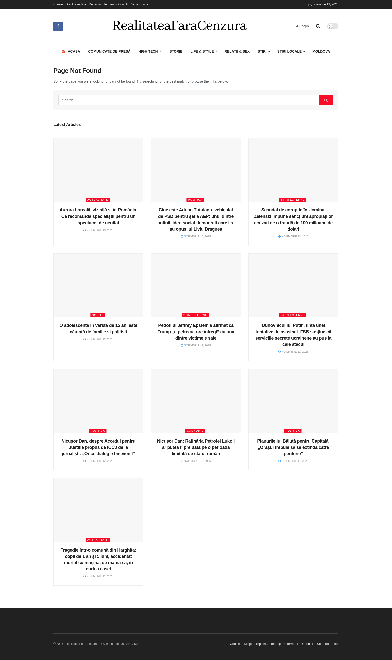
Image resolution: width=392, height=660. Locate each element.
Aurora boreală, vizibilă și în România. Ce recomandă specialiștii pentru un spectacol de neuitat (98, 216)
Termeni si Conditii (116, 4)
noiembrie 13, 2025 (99, 230)
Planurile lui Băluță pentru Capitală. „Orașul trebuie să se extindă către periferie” (293, 447)
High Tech (148, 51)
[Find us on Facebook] (58, 26)
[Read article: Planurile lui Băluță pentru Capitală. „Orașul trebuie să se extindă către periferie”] (293, 401)
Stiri (262, 51)
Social (98, 315)
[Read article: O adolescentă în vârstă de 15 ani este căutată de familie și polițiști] (98, 286)
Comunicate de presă (109, 51)
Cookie (58, 4)
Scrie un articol (141, 4)
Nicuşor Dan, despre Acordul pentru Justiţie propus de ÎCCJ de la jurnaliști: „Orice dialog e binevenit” (99, 447)
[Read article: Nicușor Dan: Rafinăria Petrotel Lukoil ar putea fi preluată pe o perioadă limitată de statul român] (196, 401)
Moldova (321, 51)
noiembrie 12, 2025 (99, 339)
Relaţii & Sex (237, 51)
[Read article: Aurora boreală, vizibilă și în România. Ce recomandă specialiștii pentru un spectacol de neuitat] (98, 170)
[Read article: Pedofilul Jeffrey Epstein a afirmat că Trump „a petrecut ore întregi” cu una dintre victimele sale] (196, 286)
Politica (195, 199)
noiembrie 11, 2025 (293, 460)
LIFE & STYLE (202, 51)
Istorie (176, 51)
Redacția (95, 4)
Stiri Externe (293, 199)
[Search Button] (318, 26)
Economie (195, 430)
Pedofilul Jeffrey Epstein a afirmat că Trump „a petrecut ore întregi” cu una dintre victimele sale (196, 331)
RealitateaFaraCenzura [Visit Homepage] (179, 26)
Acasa (72, 48)
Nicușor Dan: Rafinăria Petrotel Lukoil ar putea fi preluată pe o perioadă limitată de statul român (196, 447)
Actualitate (98, 199)
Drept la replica (76, 4)
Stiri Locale (290, 51)
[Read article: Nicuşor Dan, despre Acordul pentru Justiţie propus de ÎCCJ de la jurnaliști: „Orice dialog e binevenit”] (98, 401)
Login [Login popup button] (302, 26)
